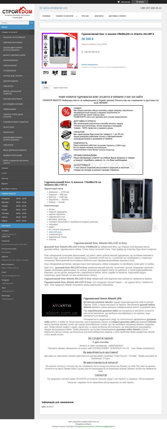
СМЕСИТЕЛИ (8, 86)
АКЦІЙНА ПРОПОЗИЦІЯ (12, 155)
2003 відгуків (125, 2)
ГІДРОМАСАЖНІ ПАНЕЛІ (12, 99)
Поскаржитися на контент (84, 426)
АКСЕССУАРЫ (8, 127)
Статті (4, 173)
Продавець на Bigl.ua (83, 424)
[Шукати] (31, 23)
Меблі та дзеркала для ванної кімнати (15, 161)
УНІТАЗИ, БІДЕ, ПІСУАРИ (12, 76)
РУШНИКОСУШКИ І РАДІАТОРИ (15, 122)
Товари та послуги (9, 32)
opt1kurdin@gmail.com (11, 275)
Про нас (5, 178)
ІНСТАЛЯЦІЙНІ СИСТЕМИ (13, 104)
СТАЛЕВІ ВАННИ (9, 70)
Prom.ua (96, 422)
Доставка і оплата (9, 188)
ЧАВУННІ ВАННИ (10, 65)
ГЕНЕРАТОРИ (8, 132)
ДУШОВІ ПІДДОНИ (10, 81)
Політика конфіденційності (105, 426)
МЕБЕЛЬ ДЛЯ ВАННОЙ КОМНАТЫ (12, 92)
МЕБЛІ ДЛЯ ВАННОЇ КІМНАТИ (14, 150)
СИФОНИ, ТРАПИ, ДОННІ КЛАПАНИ (13, 115)
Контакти (99, 16)
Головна (46, 16)
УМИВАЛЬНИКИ (9, 109)
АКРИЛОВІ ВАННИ (10, 60)
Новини (5, 168)
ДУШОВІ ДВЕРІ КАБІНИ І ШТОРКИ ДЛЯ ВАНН (12, 48)
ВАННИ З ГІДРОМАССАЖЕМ (14, 55)
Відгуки (5, 183)
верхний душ (55, 232)
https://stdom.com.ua (10, 268)
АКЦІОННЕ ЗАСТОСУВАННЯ (14, 37)
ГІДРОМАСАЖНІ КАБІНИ (12, 42)
